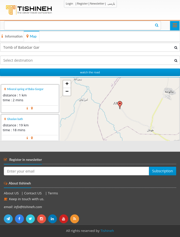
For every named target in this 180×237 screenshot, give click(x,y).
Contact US (33, 193)
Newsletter (97, 3)
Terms (53, 193)
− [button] (67, 92)
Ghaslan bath (15, 119)
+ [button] (67, 84)
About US (11, 193)
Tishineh (107, 230)
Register (82, 3)
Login (69, 3)
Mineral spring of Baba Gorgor (25, 89)
